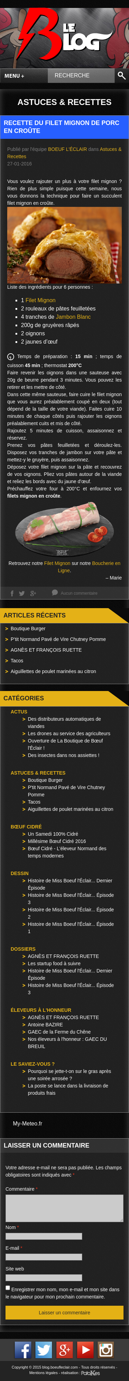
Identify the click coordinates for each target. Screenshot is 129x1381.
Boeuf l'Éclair (67, 149)
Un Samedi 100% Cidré (53, 834)
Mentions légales (43, 1373)
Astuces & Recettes (38, 773)
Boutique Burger (28, 628)
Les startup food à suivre (54, 963)
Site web (15, 1269)
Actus (19, 712)
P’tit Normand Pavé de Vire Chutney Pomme (58, 639)
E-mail (14, 1248)
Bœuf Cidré (26, 826)
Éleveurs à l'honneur (41, 1010)
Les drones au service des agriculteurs (69, 733)
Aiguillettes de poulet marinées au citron (53, 671)
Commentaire (21, 1189)
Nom (12, 1227)
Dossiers (23, 949)
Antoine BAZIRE (45, 1024)
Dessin (20, 873)
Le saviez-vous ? (33, 1064)
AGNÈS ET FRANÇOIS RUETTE (46, 650)
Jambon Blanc (73, 317)
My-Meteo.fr (27, 1123)
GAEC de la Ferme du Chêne (59, 1032)
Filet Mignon (40, 300)
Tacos (17, 660)
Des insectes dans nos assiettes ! (63, 755)
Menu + (14, 76)
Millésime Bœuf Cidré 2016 (57, 841)
